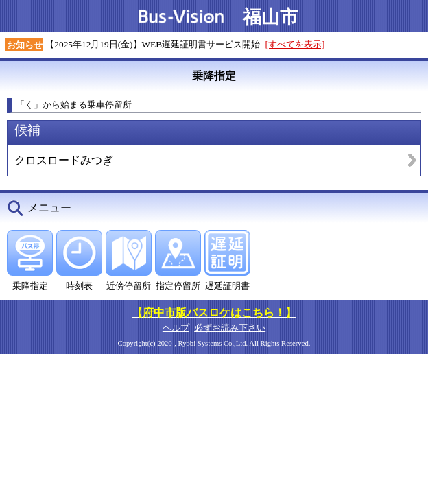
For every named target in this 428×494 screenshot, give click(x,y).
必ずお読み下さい (229, 327)
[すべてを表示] (295, 44)
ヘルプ (176, 327)
